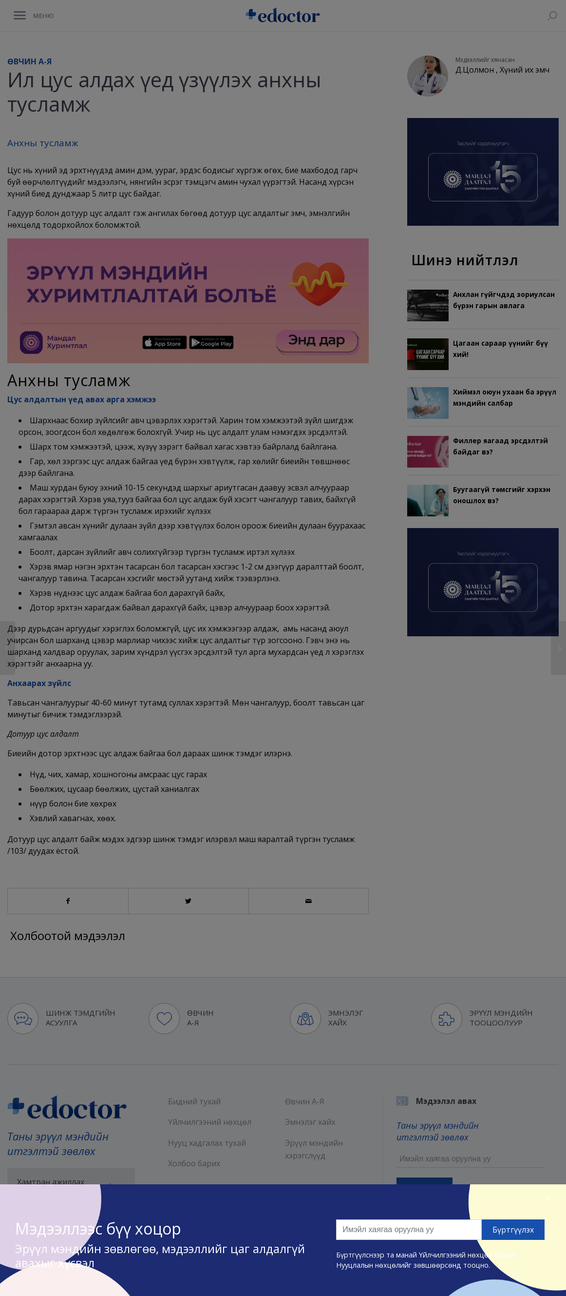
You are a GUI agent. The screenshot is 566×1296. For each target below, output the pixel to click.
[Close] (547, 1198)
